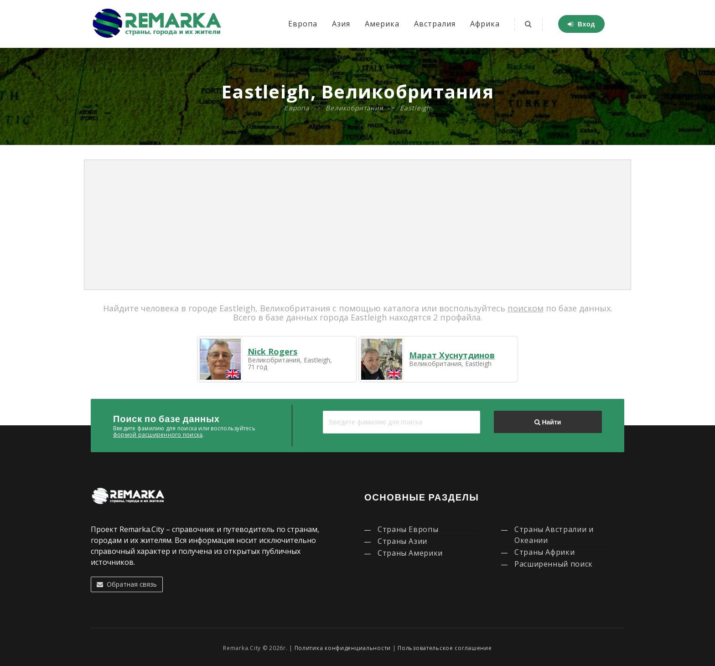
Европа (302, 24)
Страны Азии (402, 541)
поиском (526, 308)
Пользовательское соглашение (445, 648)
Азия (341, 24)
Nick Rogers (272, 351)
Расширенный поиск (553, 564)
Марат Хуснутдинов (452, 355)
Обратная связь (127, 584)
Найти (547, 422)
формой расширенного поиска (157, 435)
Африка (485, 24)
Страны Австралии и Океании (554, 534)
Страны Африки (544, 552)
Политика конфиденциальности (343, 648)
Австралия (435, 24)
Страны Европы (408, 529)
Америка (382, 24)
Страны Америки (410, 553)
